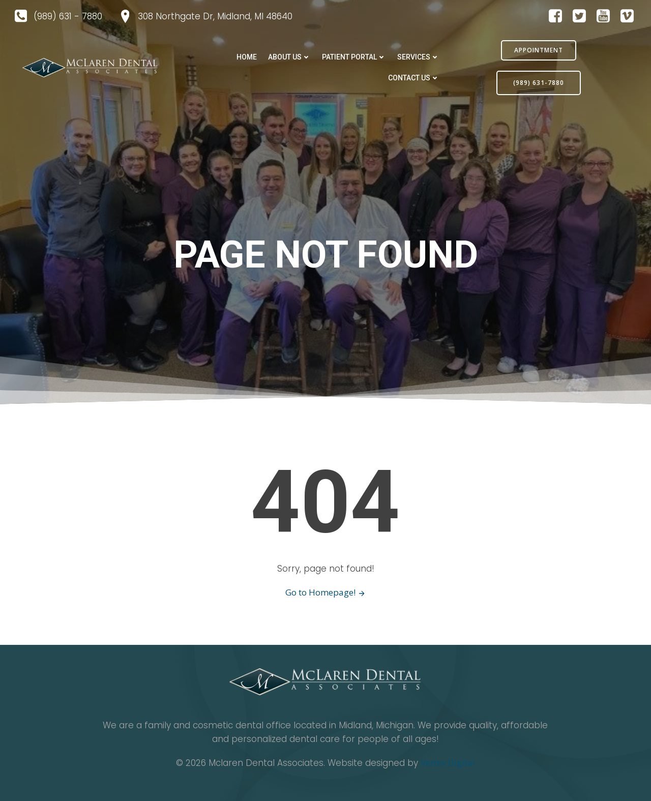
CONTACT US (413, 78)
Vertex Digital (448, 762)
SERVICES (418, 57)
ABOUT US (289, 57)
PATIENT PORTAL (354, 57)
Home (246, 57)
